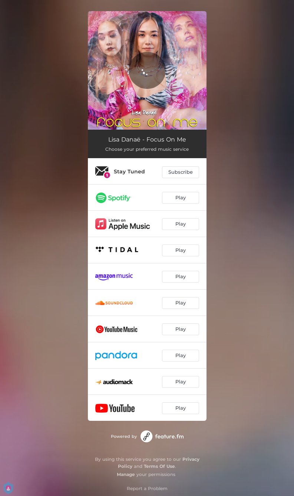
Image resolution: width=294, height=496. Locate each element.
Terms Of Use (159, 466)
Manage (126, 474)
